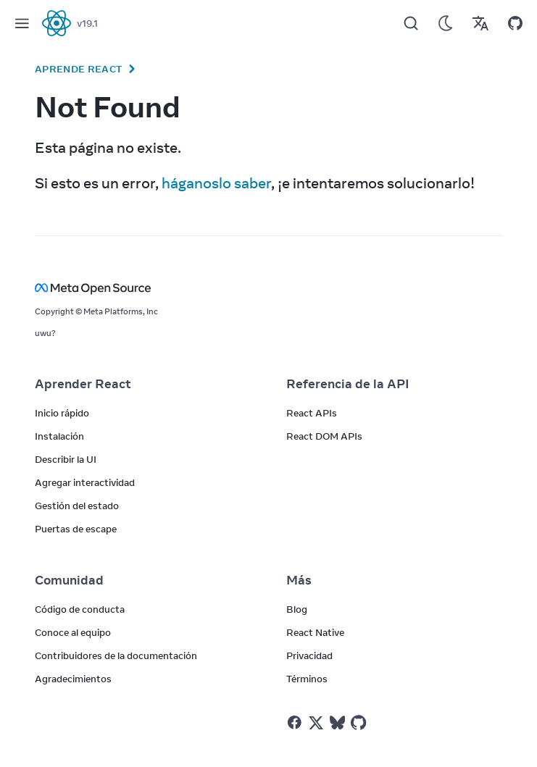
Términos (307, 678)
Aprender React (83, 384)
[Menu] (21, 23)
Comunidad (69, 580)
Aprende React (78, 69)
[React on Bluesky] (337, 722)
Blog (296, 609)
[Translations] (480, 23)
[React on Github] (360, 722)
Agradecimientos (73, 678)
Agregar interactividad (85, 482)
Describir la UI (65, 459)
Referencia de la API (347, 384)
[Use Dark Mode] (445, 23)
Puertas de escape (76, 529)
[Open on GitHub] (515, 23)
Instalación (59, 436)
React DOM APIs (324, 436)
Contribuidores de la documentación (116, 655)
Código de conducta (80, 609)
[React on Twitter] (316, 723)
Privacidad (309, 655)
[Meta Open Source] (268, 288)
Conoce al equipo (73, 632)
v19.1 (87, 23)
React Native (315, 632)
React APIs (311, 413)
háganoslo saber (216, 183)
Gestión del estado (77, 505)
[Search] (411, 23)
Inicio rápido (62, 413)
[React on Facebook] (294, 722)
